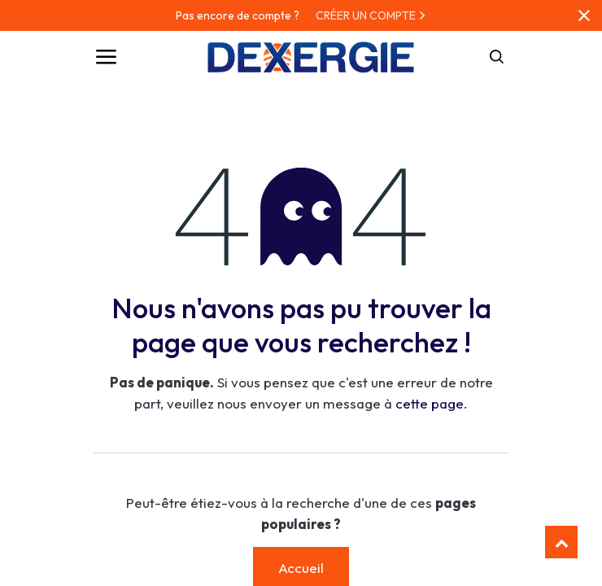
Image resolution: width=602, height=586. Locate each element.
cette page (429, 403)
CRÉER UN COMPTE (371, 15)
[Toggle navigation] (106, 57)
